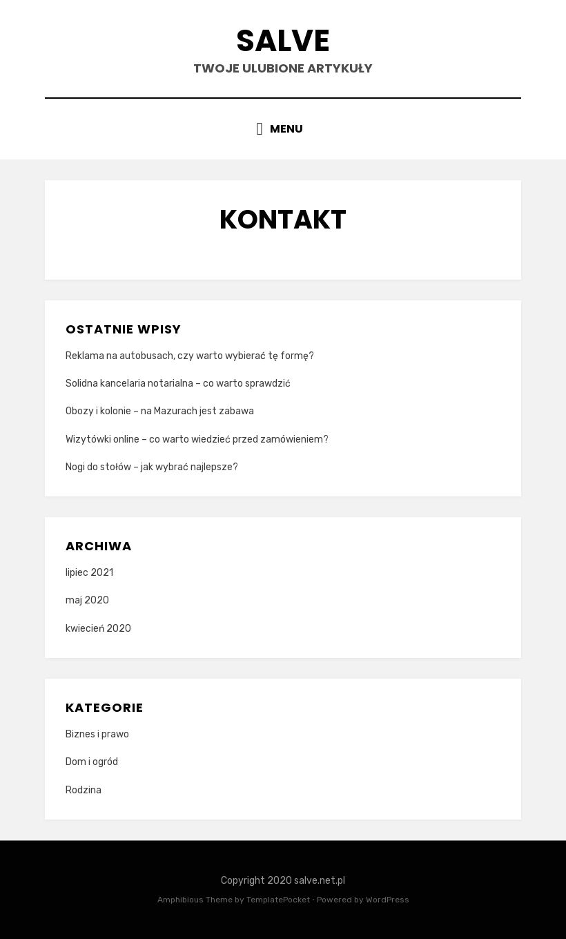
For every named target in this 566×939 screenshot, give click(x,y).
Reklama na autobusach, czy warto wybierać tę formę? (190, 356)
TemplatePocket (278, 899)
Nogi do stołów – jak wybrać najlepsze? (152, 467)
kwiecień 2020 (98, 629)
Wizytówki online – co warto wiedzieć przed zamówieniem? (197, 439)
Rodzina (83, 790)
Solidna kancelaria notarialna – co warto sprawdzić (178, 383)
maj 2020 (87, 600)
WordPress (387, 899)
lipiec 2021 (89, 573)
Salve (283, 40)
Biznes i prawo (97, 734)
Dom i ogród (92, 762)
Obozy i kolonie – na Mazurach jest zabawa (160, 411)
